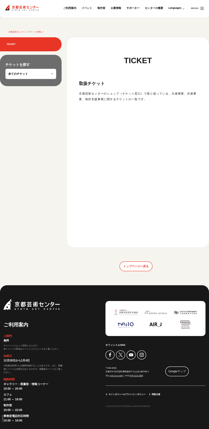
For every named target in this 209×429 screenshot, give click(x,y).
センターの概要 (154, 7)
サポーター (133, 7)
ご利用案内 (69, 7)
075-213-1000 (116, 376)
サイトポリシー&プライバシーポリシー (127, 394)
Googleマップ (177, 371)
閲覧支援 (156, 394)
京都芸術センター (22, 7)
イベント (87, 7)
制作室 (101, 7)
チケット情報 (34, 32)
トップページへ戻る (136, 266)
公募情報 (116, 7)
